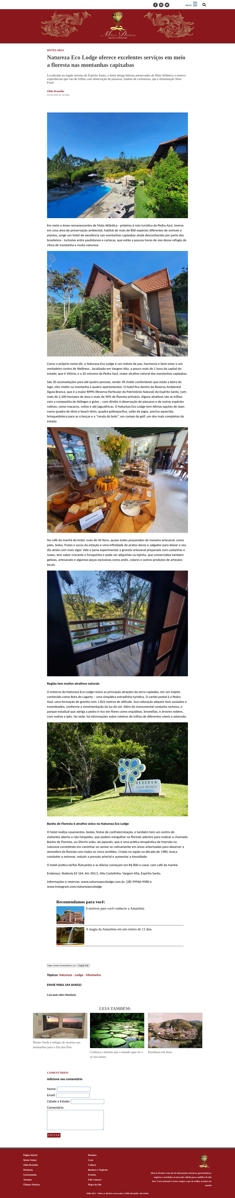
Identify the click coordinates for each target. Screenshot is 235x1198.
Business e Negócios (98, 1169)
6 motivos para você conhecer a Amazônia (115, 908)
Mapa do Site (95, 1184)
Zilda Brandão (55, 91)
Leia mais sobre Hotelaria (61, 994)
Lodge (79, 975)
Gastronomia (29, 1174)
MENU (188, 5)
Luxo (90, 1160)
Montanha (93, 975)
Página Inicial (30, 1155)
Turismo (27, 1179)
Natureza (65, 975)
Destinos (92, 1155)
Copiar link (83, 965)
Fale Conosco (95, 1179)
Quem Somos (30, 1160)
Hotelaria (28, 1169)
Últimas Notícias (31, 1184)
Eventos (92, 1174)
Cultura (92, 1165)
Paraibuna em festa (160, 1052)
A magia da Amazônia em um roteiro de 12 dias (119, 929)
